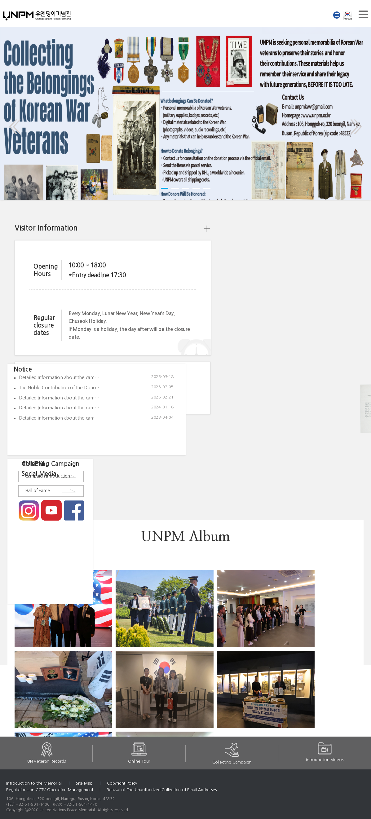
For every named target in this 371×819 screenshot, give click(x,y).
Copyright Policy (122, 783)
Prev (16, 122)
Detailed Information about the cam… (59, 377)
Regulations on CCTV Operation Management (49, 790)
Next (354, 122)
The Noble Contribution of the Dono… (60, 387)
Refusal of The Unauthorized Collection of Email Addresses (162, 790)
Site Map (85, 783)
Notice (23, 369)
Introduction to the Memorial (34, 783)
